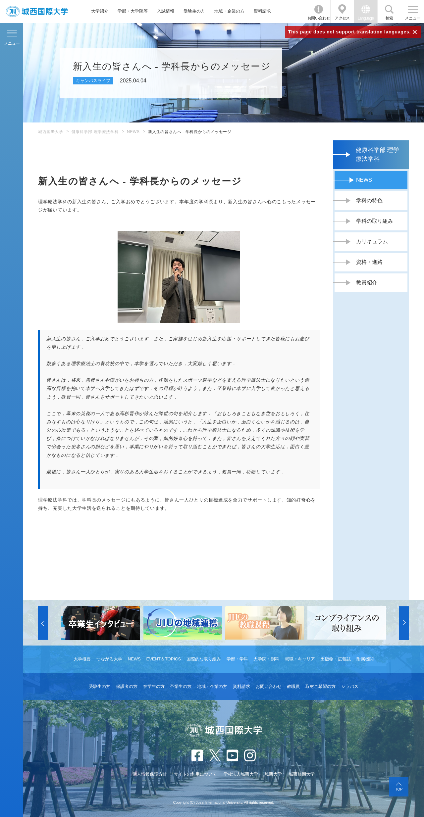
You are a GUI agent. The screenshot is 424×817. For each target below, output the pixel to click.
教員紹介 (366, 282)
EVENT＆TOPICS (163, 658)
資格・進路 (369, 262)
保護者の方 (126, 686)
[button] (43, 623)
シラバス (349, 686)
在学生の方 (154, 686)
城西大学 (273, 774)
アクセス (342, 18)
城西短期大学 (302, 774)
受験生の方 (194, 11)
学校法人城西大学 (241, 774)
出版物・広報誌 (336, 658)
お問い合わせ (318, 18)
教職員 (293, 686)
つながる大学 (109, 658)
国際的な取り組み (203, 658)
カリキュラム (372, 241)
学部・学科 (237, 658)
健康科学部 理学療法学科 (95, 131)
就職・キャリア (300, 658)
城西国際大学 (50, 131)
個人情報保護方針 (149, 774)
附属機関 (365, 658)
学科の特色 (369, 200)
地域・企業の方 (229, 11)
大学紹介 (99, 11)
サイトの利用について (195, 774)
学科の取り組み (374, 221)
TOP (398, 789)
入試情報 (165, 11)
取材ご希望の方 (320, 686)
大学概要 (82, 658)
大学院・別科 (266, 658)
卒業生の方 (180, 686)
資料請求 (262, 11)
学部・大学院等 (133, 11)
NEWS (133, 131)
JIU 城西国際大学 (37, 11)
